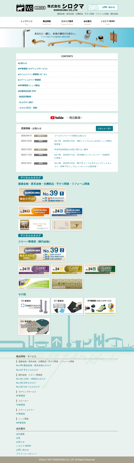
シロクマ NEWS (23, 446)
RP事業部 (20, 395)
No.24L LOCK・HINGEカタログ (31, 379)
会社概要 (20, 434)
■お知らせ (22, 63)
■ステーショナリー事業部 (29, 80)
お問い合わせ (108, 7)
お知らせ (20, 442)
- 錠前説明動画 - (25, 96)
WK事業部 (21, 423)
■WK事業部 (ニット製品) (29, 85)
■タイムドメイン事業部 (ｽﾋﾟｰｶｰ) (32, 74)
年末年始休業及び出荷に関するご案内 (71, 149)
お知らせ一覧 (104, 128)
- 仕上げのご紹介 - (26, 102)
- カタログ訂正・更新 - (28, 108)
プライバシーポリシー (26, 454)
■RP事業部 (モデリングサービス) (32, 69)
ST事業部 (20, 414)
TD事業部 (20, 405)
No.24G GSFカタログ (26, 383)
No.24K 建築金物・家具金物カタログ (33, 365)
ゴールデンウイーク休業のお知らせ (70, 136)
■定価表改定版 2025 (27, 91)
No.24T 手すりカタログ (27, 370)
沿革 (18, 438)
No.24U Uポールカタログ (28, 387)
